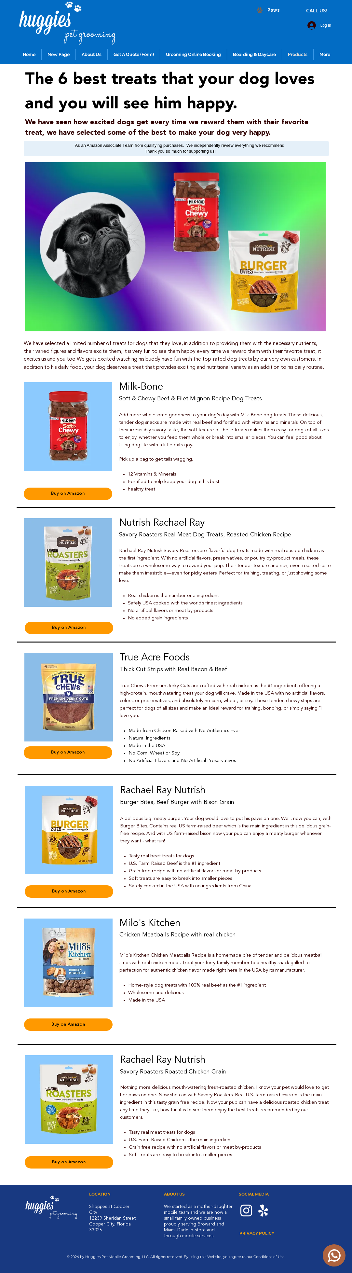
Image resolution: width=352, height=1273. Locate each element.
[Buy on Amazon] (68, 494)
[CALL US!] (317, 10)
